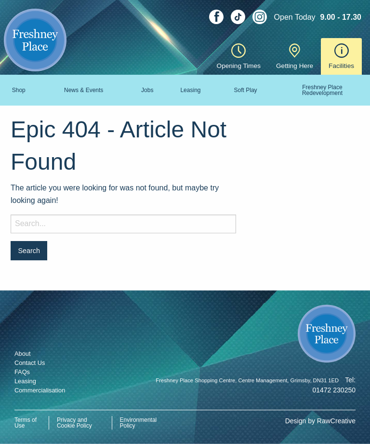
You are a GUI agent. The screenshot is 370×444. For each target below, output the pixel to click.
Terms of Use (25, 423)
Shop (19, 90)
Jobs (147, 90)
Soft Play (245, 90)
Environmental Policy (138, 423)
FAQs (22, 372)
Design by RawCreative (320, 421)
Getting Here (294, 56)
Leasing (190, 90)
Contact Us (29, 362)
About (22, 353)
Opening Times (239, 56)
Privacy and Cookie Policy (74, 423)
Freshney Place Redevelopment (322, 90)
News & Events (83, 90)
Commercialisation (39, 390)
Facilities (341, 56)
